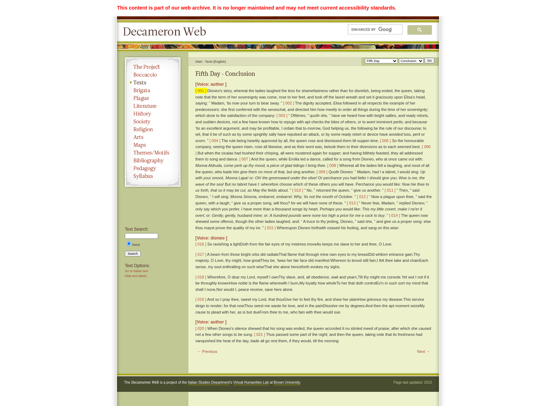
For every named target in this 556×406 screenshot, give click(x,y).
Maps (153, 145)
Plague (153, 98)
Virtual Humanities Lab (251, 382)
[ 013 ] (352, 203)
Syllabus (153, 176)
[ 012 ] (362, 196)
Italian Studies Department (209, 382)
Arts (153, 137)
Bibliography (153, 160)
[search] (371, 29)
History (153, 114)
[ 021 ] (259, 334)
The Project (153, 67)
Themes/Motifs (153, 153)
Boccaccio (153, 75)
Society (153, 121)
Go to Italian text (136, 271)
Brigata (153, 90)
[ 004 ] (215, 141)
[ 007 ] (244, 159)
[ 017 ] (200, 254)
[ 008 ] (332, 165)
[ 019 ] (200, 299)
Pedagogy (153, 168)
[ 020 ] (200, 328)
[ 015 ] (270, 228)
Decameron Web (167, 32)
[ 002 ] (288, 103)
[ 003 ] (282, 115)
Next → (423, 351)
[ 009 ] (322, 172)
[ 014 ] (394, 215)
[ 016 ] (200, 244)
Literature (153, 106)
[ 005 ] (385, 141)
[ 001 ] (200, 91)
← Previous (207, 351)
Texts (153, 82)
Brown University (287, 382)
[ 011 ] (390, 190)
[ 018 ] (200, 277)
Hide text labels (136, 276)
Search (133, 253)
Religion (153, 129)
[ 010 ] (297, 190)
